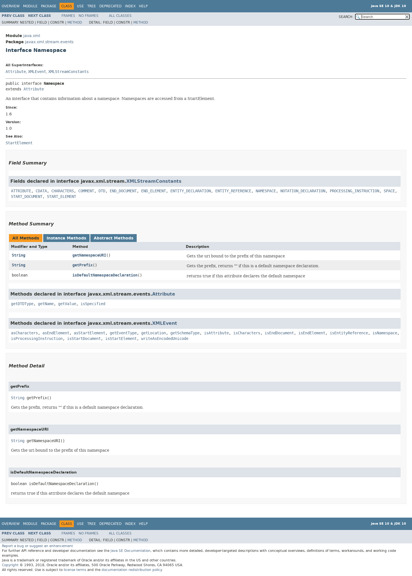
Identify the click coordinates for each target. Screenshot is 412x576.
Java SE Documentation (130, 551)
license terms (75, 570)
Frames (68, 16)
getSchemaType (185, 333)
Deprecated (110, 6)
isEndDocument (279, 333)
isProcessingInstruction (37, 338)
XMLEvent (37, 71)
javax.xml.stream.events (49, 42)
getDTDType (22, 303)
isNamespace (384, 333)
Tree (91, 6)
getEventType (123, 333)
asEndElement (55, 333)
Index (130, 6)
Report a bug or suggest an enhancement (37, 546)
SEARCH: (346, 17)
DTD (102, 191)
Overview (11, 6)
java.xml (31, 35)
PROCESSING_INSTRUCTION (354, 191)
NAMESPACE (266, 191)
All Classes (120, 16)
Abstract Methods (113, 238)
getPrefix (82, 265)
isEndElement (311, 333)
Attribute (16, 71)
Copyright (10, 565)
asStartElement (89, 333)
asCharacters (24, 333)
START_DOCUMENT (26, 196)
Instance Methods (66, 238)
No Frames (89, 16)
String (18, 255)
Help (143, 6)
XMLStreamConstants (68, 71)
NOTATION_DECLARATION (302, 191)
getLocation (153, 333)
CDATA (41, 191)
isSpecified (93, 303)
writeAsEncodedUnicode (164, 338)
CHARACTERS (62, 191)
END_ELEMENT (153, 191)
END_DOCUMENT (123, 191)
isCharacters (246, 333)
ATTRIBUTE (21, 191)
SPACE (389, 191)
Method (74, 22)
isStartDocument (84, 338)
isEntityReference (349, 333)
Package (48, 6)
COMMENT (86, 191)
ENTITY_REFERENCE (233, 191)
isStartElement (121, 338)
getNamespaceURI (89, 255)
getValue (67, 303)
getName (46, 303)
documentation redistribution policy (132, 570)
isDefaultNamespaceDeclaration (105, 275)
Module (30, 6)
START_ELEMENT (61, 196)
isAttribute (216, 333)
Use (80, 6)
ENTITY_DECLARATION (190, 191)
